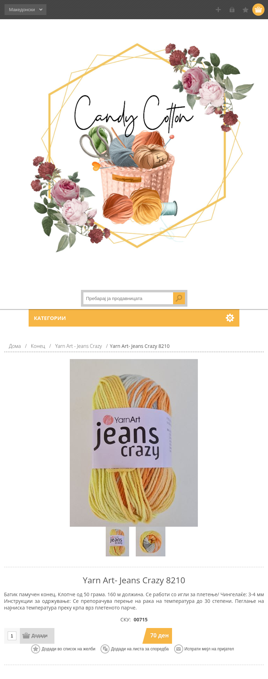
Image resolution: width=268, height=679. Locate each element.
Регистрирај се (218, 9)
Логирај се (232, 9)
